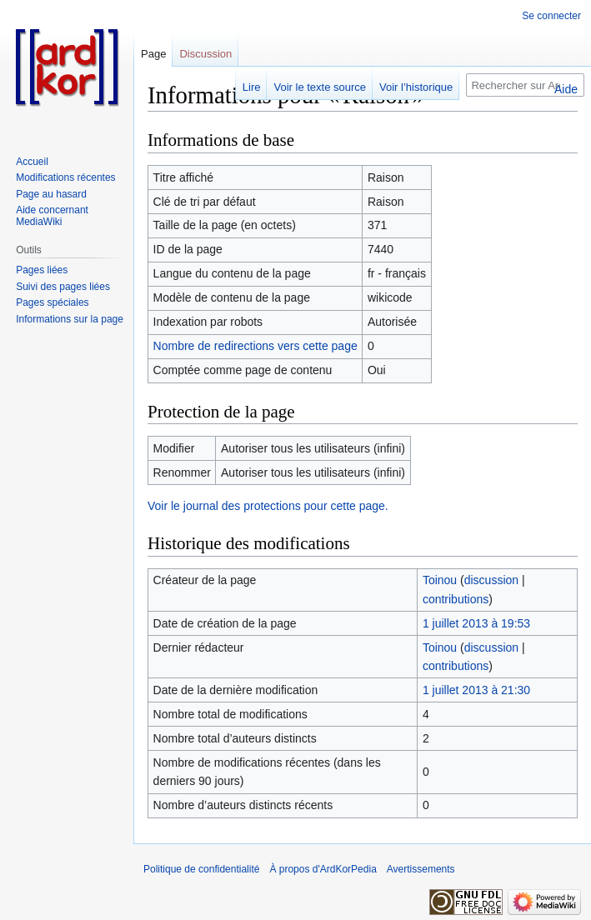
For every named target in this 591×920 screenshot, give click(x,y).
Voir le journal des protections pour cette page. (268, 505)
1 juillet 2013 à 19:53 (476, 623)
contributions (455, 599)
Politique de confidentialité (201, 869)
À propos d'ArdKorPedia (322, 869)
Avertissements (421, 869)
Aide (566, 89)
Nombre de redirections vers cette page (255, 345)
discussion (491, 580)
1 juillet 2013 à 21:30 (476, 690)
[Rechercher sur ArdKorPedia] (525, 85)
